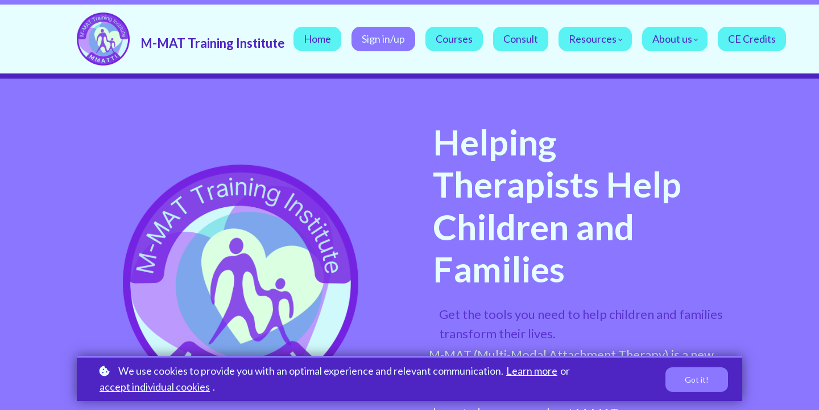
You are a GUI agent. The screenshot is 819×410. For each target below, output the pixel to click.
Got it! (697, 379)
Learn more (531, 370)
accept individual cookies (155, 386)
